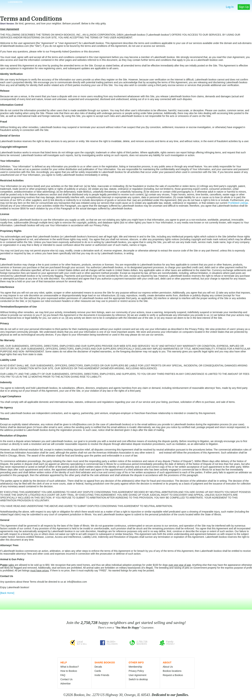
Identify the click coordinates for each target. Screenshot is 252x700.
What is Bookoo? (69, 666)
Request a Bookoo (173, 675)
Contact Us (66, 679)
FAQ (62, 675)
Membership (135, 666)
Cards (97, 671)
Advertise (65, 683)
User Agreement (137, 675)
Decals (98, 666)
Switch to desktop (138, 679)
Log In (230, 6)
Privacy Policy (136, 671)
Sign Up (244, 6)
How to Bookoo (68, 671)
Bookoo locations (172, 671)
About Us (168, 666)
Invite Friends (101, 675)
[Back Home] (7, 593)
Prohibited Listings (238, 203)
